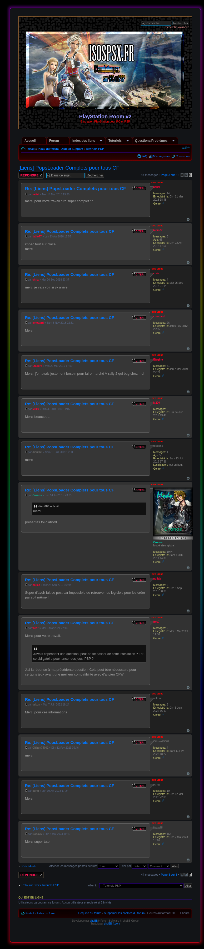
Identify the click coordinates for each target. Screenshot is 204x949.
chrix (35, 279)
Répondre (31, 175)
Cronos (37, 495)
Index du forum (48, 148)
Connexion (183, 156)
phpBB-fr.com (112, 923)
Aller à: (92, 885)
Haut (188, 219)
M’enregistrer (161, 156)
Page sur (169, 174)
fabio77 (37, 236)
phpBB (94, 920)
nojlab (36, 584)
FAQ (144, 156)
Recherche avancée (176, 27)
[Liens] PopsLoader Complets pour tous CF (69, 168)
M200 (35, 409)
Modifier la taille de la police (186, 147)
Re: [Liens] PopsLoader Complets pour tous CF (75, 188)
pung (35, 790)
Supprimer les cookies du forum (124, 913)
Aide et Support (72, 148)
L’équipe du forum (89, 913)
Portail (30, 148)
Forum (54, 141)
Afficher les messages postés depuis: (84, 865)
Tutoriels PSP (94, 148)
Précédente (29, 866)
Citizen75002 (40, 747)
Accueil (30, 141)
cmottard (38, 322)
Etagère (37, 365)
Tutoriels (115, 141)
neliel (35, 194)
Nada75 (37, 834)
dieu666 (37, 452)
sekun (36, 704)
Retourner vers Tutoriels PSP (40, 885)
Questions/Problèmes (151, 141)
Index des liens (83, 141)
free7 (35, 628)
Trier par (133, 865)
